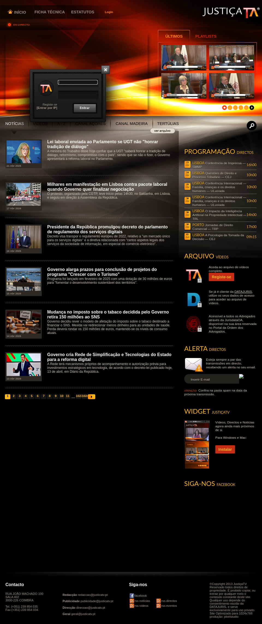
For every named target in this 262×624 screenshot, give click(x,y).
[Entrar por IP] (47, 107)
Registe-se (50, 104)
